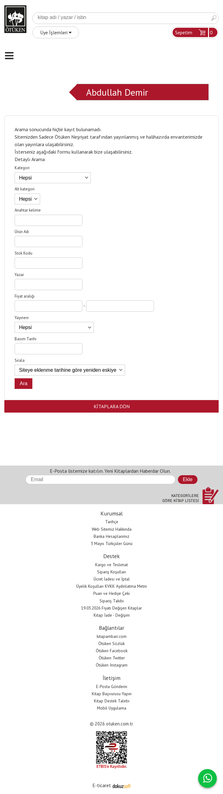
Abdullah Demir (117, 92)
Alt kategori (25, 189)
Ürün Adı (22, 231)
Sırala (20, 360)
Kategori (22, 167)
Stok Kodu (23, 253)
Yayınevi (22, 317)
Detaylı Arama (30, 159)
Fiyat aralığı (25, 296)
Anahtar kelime (28, 210)
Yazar (19, 274)
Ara (213, 18)
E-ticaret (101, 785)
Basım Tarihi (25, 339)
